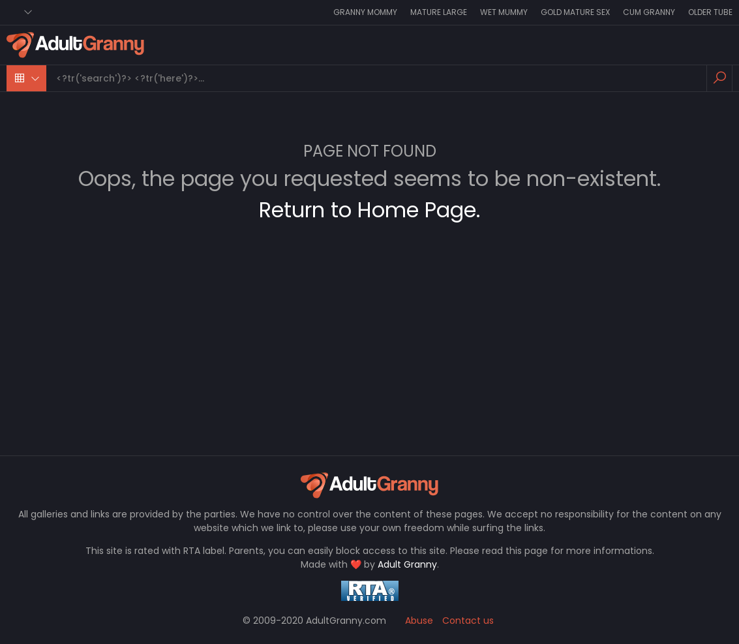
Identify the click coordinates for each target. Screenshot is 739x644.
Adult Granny (407, 564)
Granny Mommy (365, 12)
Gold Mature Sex (575, 12)
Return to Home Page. (369, 209)
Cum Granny (649, 12)
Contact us (468, 620)
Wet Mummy (504, 12)
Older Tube (710, 12)
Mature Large (438, 12)
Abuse (419, 620)
